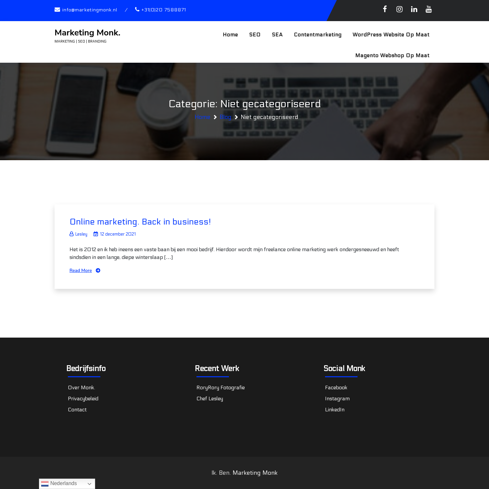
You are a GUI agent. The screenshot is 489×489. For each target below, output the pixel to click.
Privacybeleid (83, 398)
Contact (77, 409)
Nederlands (59, 484)
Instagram (337, 398)
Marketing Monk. (87, 32)
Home (230, 35)
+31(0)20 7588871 (164, 10)
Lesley (78, 234)
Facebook (336, 387)
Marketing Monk (255, 473)
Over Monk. (81, 387)
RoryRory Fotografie (220, 387)
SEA (277, 35)
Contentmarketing (318, 35)
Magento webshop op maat (392, 55)
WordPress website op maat (391, 35)
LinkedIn (335, 409)
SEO (255, 35)
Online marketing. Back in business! (140, 222)
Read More (80, 270)
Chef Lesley (209, 398)
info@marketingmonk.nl (89, 10)
